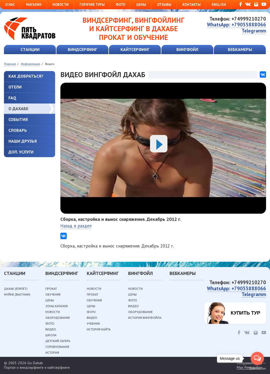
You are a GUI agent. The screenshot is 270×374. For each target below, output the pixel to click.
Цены (141, 4)
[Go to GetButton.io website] (257, 368)
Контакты (191, 4)
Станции (30, 49)
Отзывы (164, 4)
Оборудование (57, 318)
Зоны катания (56, 306)
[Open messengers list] (257, 358)
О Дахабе (18, 108)
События (18, 119)
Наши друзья (22, 141)
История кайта (98, 329)
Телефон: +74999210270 (237, 19)
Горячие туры (92, 4)
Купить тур (245, 313)
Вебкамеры (240, 49)
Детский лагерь (57, 341)
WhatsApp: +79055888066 (236, 24)
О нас (10, 4)
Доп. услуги (20, 152)
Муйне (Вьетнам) (17, 294)
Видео (50, 329)
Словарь (17, 130)
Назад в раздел (75, 226)
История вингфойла (144, 318)
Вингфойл (187, 49)
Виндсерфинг (82, 49)
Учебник (93, 323)
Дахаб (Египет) (15, 289)
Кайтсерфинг (134, 49)
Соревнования (57, 347)
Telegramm (254, 30)
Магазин (33, 4)
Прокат (51, 289)
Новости (60, 4)
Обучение (53, 294)
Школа (50, 335)
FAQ (12, 97)
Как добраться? (25, 76)
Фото (120, 4)
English (219, 4)
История (52, 352)
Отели (15, 87)
